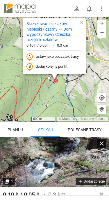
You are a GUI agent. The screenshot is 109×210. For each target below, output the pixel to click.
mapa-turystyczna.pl (20, 8)
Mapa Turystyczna (75, 119)
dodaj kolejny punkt (46, 67)
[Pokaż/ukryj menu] (101, 8)
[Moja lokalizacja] (101, 97)
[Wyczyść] (101, 143)
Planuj (15, 129)
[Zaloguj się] (76, 8)
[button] (48, 16)
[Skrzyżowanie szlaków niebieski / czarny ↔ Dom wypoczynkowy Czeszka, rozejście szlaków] (54, 162)
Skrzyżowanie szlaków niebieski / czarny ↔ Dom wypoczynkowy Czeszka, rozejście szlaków (49, 31)
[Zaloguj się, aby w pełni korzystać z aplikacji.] (101, 194)
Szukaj (45, 129)
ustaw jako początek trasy (52, 57)
